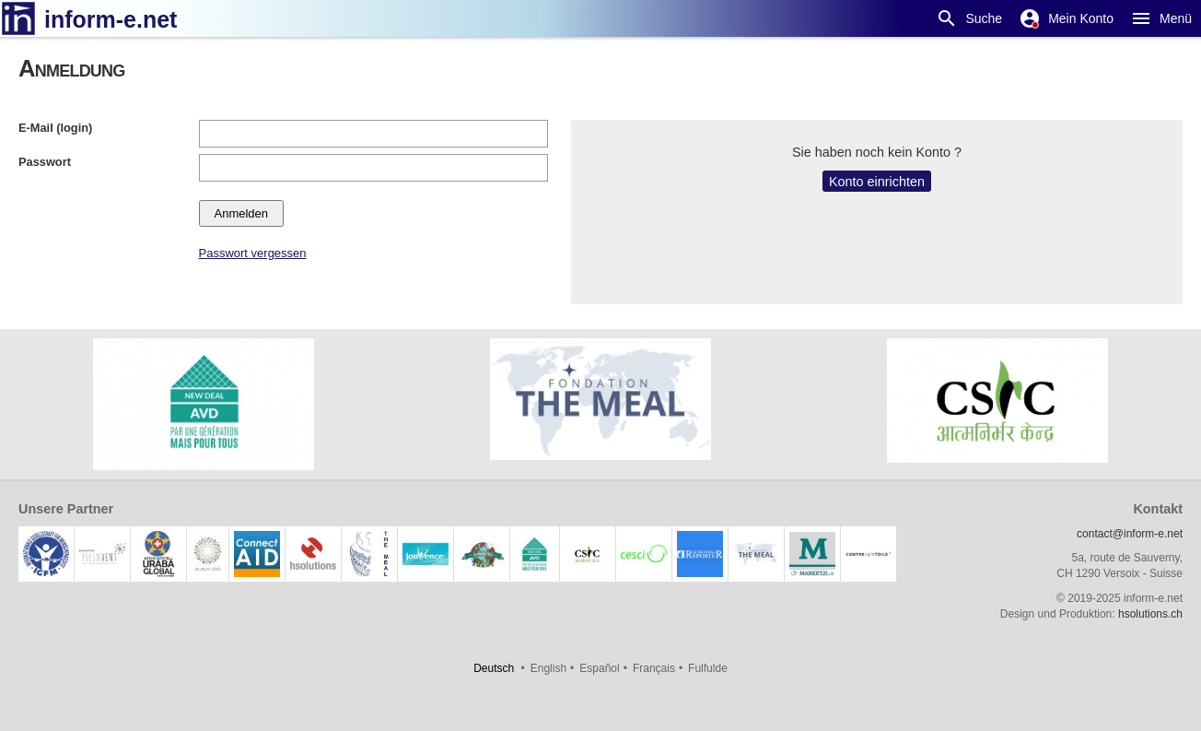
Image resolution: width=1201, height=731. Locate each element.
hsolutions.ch (1150, 613)
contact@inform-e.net (1130, 533)
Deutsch (493, 668)
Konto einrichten (877, 181)
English (548, 668)
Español (599, 668)
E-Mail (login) (55, 128)
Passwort (44, 162)
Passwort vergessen (253, 253)
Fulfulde (708, 668)
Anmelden (242, 213)
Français (654, 668)
